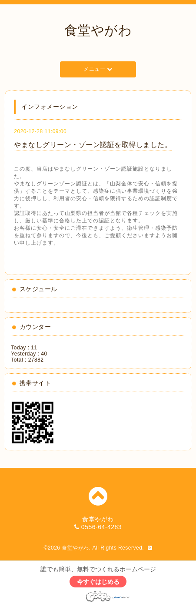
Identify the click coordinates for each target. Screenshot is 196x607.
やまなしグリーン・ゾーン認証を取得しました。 (93, 144)
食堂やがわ (98, 30)
